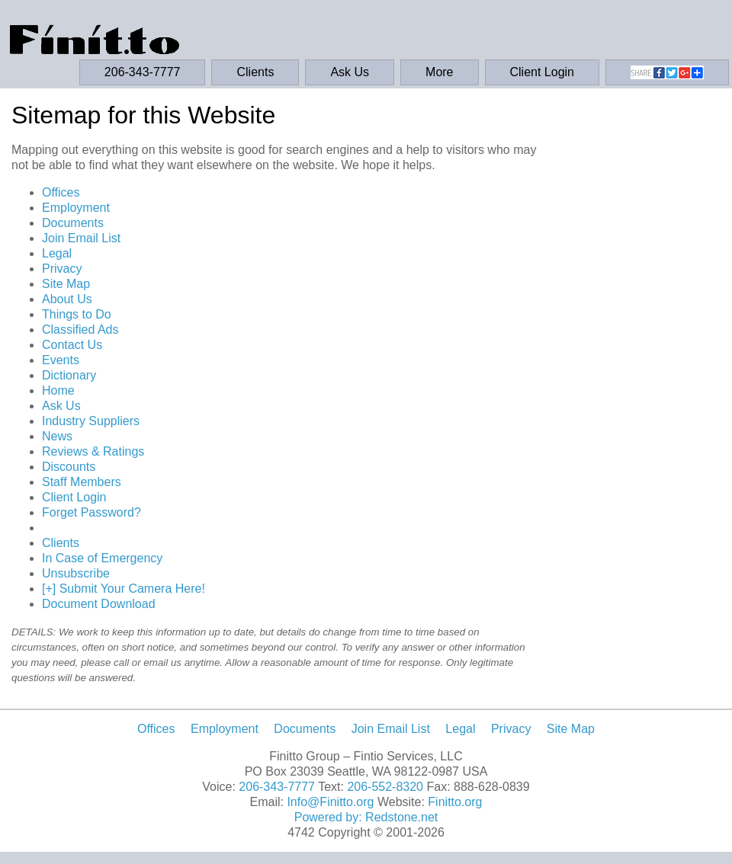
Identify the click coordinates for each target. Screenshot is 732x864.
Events (60, 360)
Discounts (68, 466)
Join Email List (81, 238)
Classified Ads (80, 329)
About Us (67, 299)
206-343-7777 (142, 72)
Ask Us (349, 72)
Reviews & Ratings (93, 451)
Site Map (66, 283)
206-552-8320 (385, 786)
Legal (57, 253)
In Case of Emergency (102, 558)
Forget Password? (91, 512)
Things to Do (76, 314)
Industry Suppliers (91, 420)
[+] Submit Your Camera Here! (123, 588)
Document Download (99, 603)
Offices (61, 192)
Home (58, 390)
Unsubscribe (76, 573)
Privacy (62, 268)
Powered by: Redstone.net (366, 817)
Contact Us (72, 344)
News (57, 436)
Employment (76, 207)
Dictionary (69, 375)
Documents (73, 222)
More (439, 72)
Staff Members (81, 481)
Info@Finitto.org (330, 801)
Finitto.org (455, 801)
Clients (255, 72)
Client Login (542, 72)
